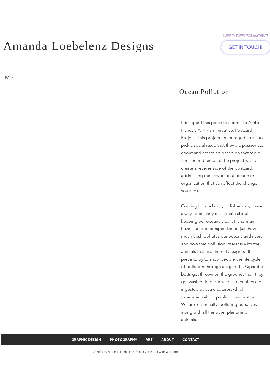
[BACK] (9, 78)
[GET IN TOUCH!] (245, 47)
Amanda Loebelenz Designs (78, 46)
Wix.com (172, 352)
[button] (76, 131)
